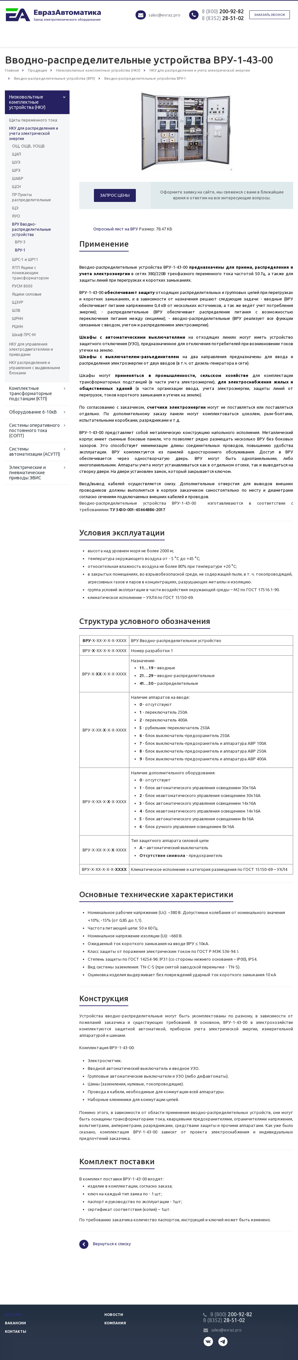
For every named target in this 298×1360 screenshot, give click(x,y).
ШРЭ (16, 170)
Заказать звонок (269, 15)
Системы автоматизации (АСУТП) (34, 451)
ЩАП (16, 154)
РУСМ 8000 (22, 286)
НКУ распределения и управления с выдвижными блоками (34, 367)
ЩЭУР (17, 302)
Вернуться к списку (105, 1244)
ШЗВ (16, 310)
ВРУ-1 (20, 250)
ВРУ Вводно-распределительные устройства (31, 229)
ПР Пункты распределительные (31, 197)
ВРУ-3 (20, 242)
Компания (115, 1323)
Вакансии (15, 1323)
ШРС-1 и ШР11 (25, 259)
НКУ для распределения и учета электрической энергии (33, 133)
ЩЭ (15, 208)
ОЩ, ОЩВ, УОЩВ (28, 146)
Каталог (14, 1315)
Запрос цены (115, 195)
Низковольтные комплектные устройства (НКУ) (27, 102)
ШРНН (17, 318)
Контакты (15, 1331)
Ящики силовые (27, 294)
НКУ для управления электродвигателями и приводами (31, 349)
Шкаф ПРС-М (24, 335)
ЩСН (16, 186)
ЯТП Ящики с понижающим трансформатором (30, 272)
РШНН (17, 326)
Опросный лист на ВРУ (115, 229)
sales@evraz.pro (164, 15)
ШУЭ (16, 162)
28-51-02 (223, 18)
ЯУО (16, 216)
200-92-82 (223, 11)
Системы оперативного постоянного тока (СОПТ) (34, 430)
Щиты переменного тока (33, 120)
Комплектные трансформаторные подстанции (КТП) (30, 393)
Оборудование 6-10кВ (33, 412)
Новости (113, 1315)
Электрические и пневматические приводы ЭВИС (27, 472)
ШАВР (17, 178)
